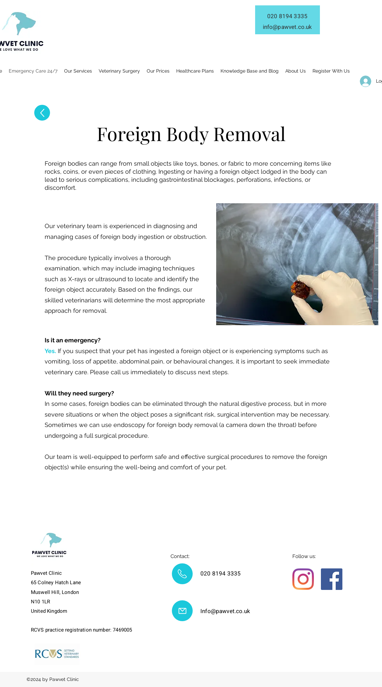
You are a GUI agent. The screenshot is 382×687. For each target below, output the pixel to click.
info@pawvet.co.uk (287, 27)
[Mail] (182, 573)
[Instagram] (303, 579)
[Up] (42, 113)
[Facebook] (331, 579)
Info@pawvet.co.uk (225, 611)
